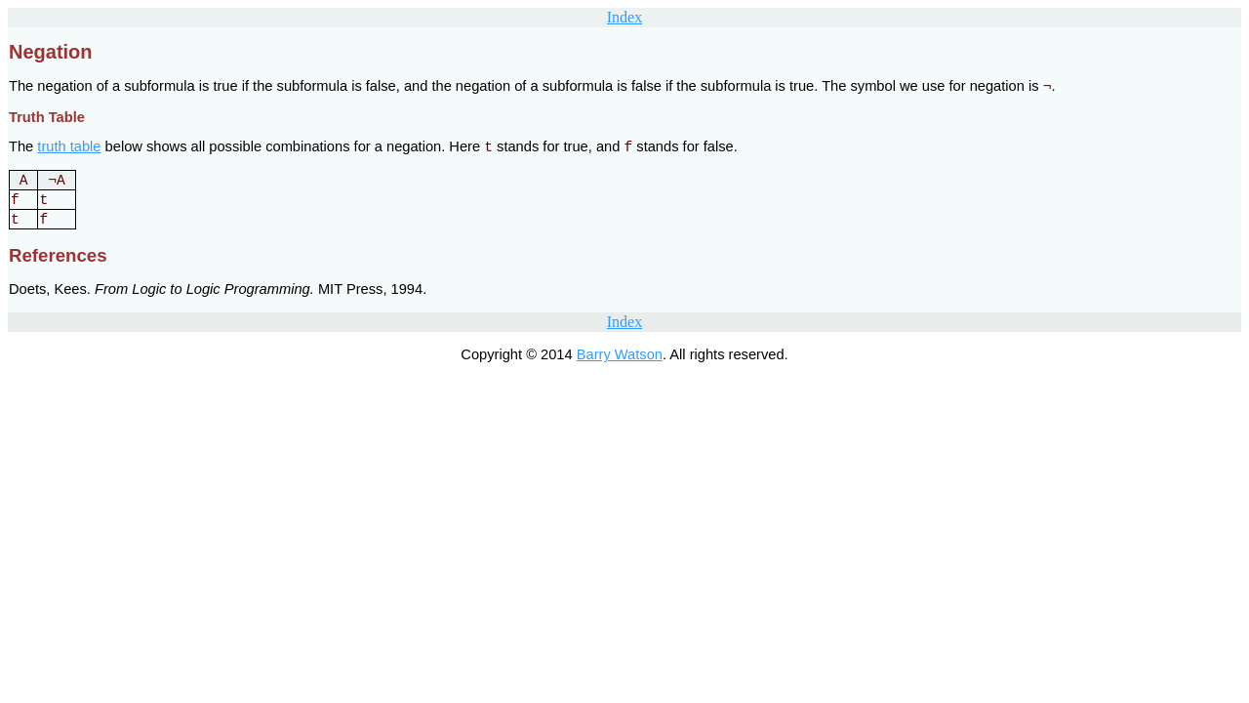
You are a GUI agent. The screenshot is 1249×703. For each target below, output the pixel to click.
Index (624, 17)
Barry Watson (620, 354)
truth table (69, 146)
